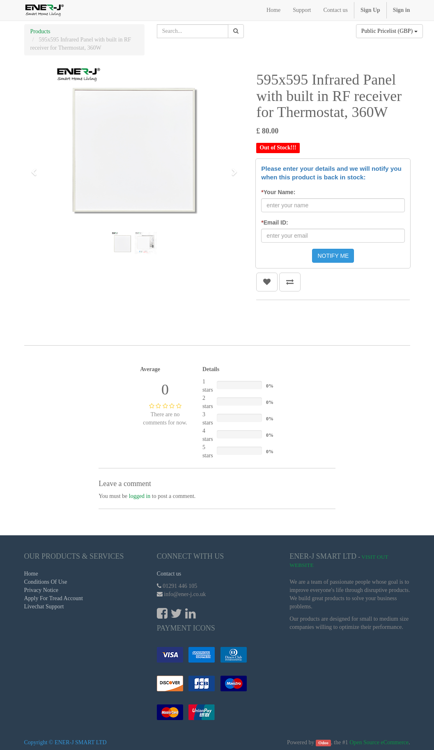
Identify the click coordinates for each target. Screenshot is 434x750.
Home (31, 574)
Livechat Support (44, 606)
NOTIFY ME (333, 255)
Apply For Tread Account (53, 598)
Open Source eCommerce (379, 742)
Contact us (169, 574)
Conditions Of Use (45, 582)
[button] (36, 168)
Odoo (323, 743)
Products (40, 31)
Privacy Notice (41, 590)
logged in (140, 496)
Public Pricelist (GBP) (389, 31)
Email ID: (274, 222)
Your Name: (278, 192)
